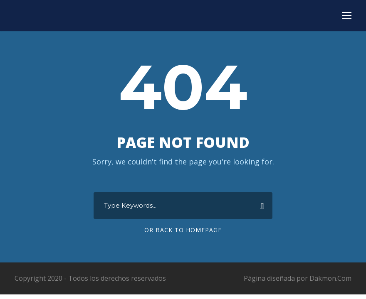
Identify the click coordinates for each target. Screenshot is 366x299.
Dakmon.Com (330, 278)
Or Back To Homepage (183, 230)
